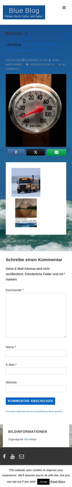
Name (10, 347)
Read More (57, 481)
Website (11, 382)
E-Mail (10, 364)
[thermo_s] (37, 60)
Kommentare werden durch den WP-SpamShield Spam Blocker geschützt (34, 411)
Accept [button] (43, 481)
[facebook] (5, 457)
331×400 (29, 439)
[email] (22, 457)
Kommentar (15, 290)
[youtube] (13, 457)
